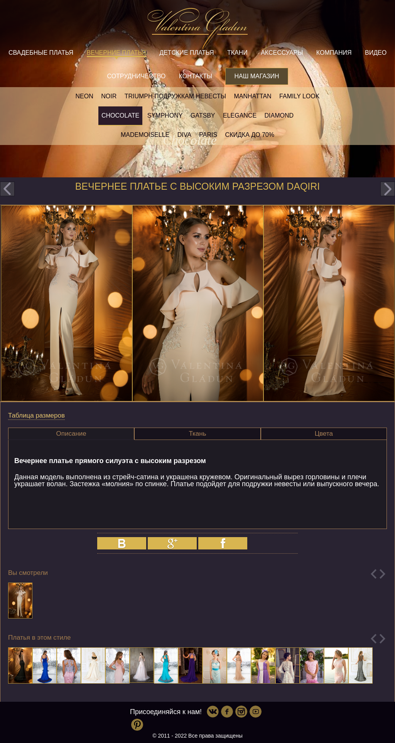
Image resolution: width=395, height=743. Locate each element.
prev (7, 189)
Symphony (165, 115)
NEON (84, 96)
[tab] (71, 434)
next (387, 189)
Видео (376, 52)
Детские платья (186, 52)
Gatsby (203, 115)
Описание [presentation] (71, 433)
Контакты (195, 76)
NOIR (108, 96)
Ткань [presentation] (197, 433)
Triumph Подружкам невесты (175, 96)
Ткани (237, 52)
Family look (299, 96)
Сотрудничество (136, 76)
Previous (373, 574)
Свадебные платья (40, 52)
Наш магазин (256, 76)
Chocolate (120, 115)
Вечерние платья (116, 52)
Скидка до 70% (249, 134)
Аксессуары (282, 52)
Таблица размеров (36, 415)
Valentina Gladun (197, 28)
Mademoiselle (145, 134)
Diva (184, 134)
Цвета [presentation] (324, 433)
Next (382, 574)
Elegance (240, 115)
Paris (208, 134)
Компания (334, 52)
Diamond (279, 115)
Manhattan (252, 96)
